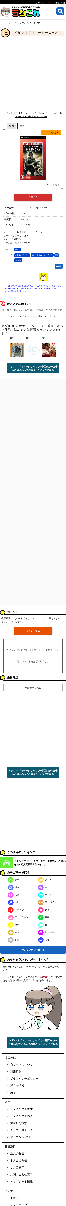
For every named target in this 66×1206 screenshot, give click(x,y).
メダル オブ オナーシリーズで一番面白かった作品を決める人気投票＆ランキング (40, 863)
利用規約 (15, 1071)
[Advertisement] (33, 74)
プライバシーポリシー (24, 1078)
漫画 (13, 887)
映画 (13, 894)
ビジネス (46, 932)
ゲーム (17, 250)
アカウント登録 (20, 1137)
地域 (43, 939)
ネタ (13, 932)
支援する (15, 1197)
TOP (13, 22)
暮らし (45, 924)
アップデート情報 (21, 1181)
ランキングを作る (21, 1116)
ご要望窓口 (17, 1167)
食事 (13, 924)
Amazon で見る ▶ (51, 133)
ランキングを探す (21, 1108)
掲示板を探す (18, 1123)
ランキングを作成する (33, 949)
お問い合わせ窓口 (21, 1174)
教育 (13, 939)
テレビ (45, 894)
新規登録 (44, 977)
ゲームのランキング (30, 22)
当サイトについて (21, 1064)
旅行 (43, 909)
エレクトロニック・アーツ (42, 255)
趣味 (43, 917)
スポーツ (16, 909)
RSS (12, 1092)
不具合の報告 (18, 1160)
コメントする (33, 631)
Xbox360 (18, 260)
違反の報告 (17, 1153)
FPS (56, 255)
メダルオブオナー (22, 255)
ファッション (18, 917)
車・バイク (47, 902)
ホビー (15, 902)
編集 (58, 266)
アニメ (45, 879)
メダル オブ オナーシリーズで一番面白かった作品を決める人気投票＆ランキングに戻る (33, 368)
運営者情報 (17, 1085)
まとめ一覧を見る (21, 1130)
